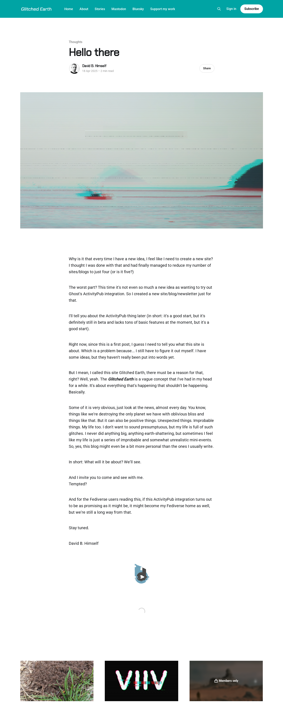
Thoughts (75, 42)
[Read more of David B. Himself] (74, 68)
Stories (100, 9)
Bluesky (138, 9)
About (83, 9)
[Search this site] (219, 9)
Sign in (231, 9)
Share (207, 68)
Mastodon (118, 9)
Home (68, 9)
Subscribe (251, 9)
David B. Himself (94, 66)
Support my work (162, 9)
